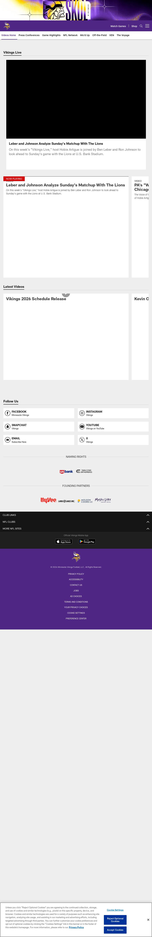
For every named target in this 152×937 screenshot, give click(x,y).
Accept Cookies (115, 929)
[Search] (141, 26)
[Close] (148, 920)
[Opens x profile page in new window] (113, 440)
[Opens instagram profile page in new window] (113, 413)
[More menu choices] (147, 26)
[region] (76, 919)
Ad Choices (76, 596)
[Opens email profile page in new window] (38, 440)
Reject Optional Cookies (115, 920)
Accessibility (76, 579)
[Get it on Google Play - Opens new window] (87, 543)
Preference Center (76, 618)
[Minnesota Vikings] (76, 557)
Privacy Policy (76, 574)
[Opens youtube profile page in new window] (113, 427)
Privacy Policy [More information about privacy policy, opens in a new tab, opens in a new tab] (76, 927)
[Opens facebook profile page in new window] (38, 413)
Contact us (76, 585)
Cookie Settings (76, 613)
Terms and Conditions (76, 602)
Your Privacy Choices (76, 607)
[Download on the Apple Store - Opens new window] (64, 542)
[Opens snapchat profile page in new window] (38, 427)
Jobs (76, 590)
